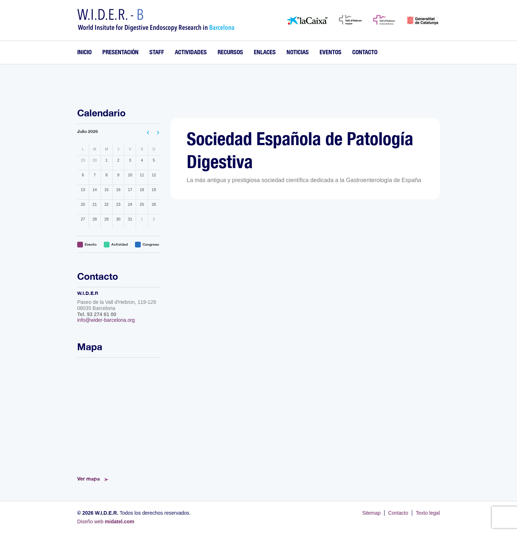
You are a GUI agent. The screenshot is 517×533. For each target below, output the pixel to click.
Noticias (298, 52)
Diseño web (105, 521)
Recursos (230, 52)
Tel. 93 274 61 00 (96, 314)
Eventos (330, 52)
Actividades (191, 52)
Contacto (364, 52)
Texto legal (428, 513)
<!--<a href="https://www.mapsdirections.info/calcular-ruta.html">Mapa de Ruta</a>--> (118, 414)
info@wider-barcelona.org (106, 320)
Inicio (84, 52)
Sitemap (371, 513)
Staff (156, 52)
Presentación (120, 52)
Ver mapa (88, 479)
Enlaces (265, 52)
